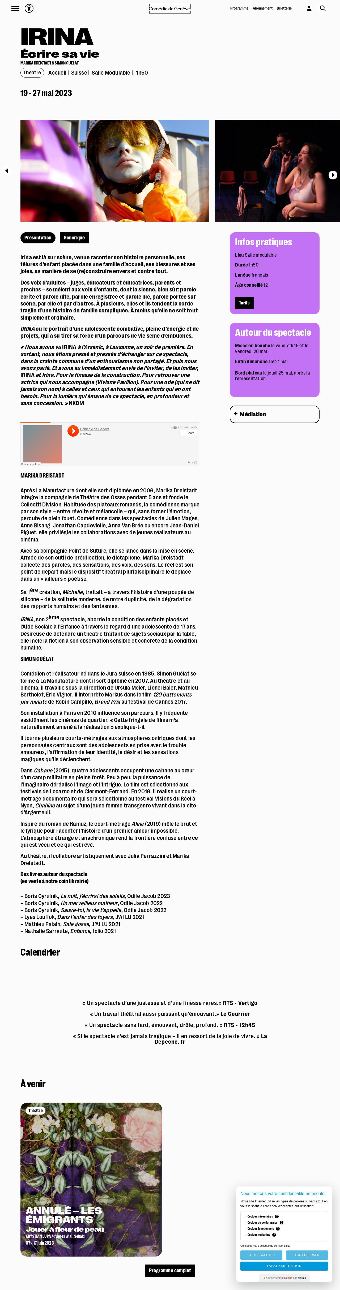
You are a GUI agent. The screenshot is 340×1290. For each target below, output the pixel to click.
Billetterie (284, 8)
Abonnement (263, 8)
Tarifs (244, 303)
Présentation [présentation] (38, 237)
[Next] (333, 175)
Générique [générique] (74, 237)
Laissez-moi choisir (284, 1266)
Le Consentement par (284, 1277)
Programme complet (170, 1270)
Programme (239, 8)
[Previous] (7, 170)
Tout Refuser (307, 1255)
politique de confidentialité (275, 1245)
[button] (15, 8)
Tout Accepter (261, 1255)
